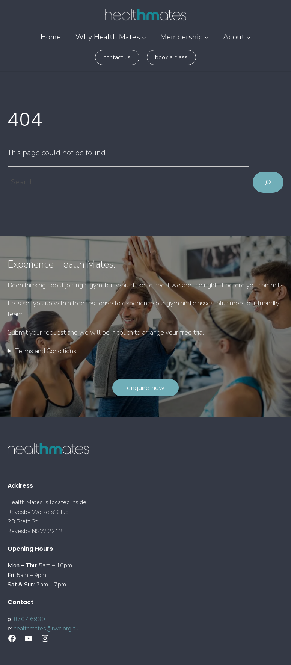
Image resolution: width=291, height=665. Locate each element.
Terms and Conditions (45, 350)
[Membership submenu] (207, 37)
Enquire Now (145, 387)
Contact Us (117, 57)
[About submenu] (248, 37)
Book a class (171, 57)
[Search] (268, 182)
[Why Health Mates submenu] (144, 37)
